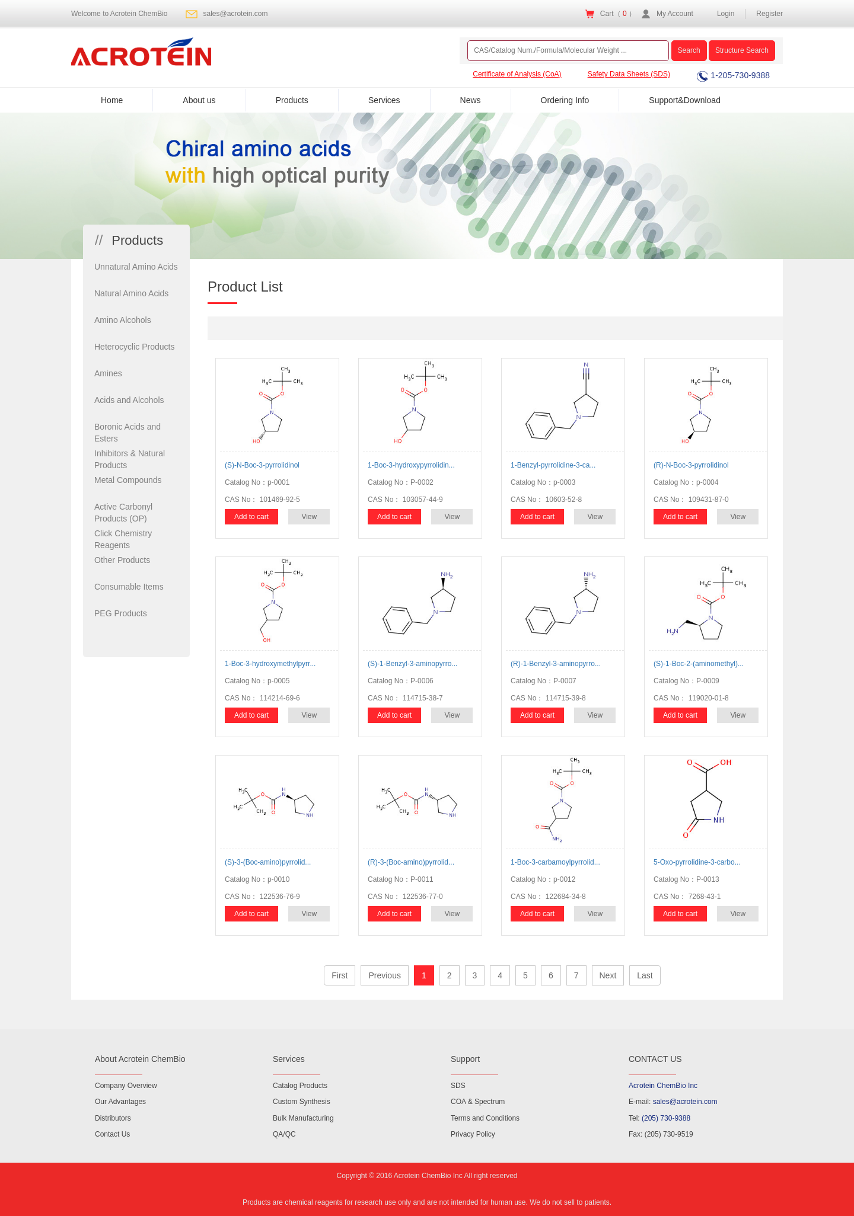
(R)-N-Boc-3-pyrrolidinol (691, 465)
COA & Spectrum (478, 1101)
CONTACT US (655, 1059)
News (470, 100)
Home (112, 100)
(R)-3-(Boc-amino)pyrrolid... (411, 862)
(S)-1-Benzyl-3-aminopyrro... (412, 664)
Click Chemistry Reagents (123, 539)
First (340, 975)
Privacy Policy (473, 1134)
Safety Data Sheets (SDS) (629, 74)
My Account (675, 13)
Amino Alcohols (122, 320)
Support (465, 1059)
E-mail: (673, 1101)
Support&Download (685, 100)
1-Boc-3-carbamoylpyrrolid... (555, 862)
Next (608, 975)
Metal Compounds (128, 480)
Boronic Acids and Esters (127, 432)
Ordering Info (565, 100)
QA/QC (284, 1134)
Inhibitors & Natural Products (129, 459)
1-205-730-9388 (733, 75)
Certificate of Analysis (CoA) (517, 74)
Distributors (113, 1118)
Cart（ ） (618, 13)
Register (769, 13)
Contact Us (112, 1134)
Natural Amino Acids (131, 293)
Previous (384, 975)
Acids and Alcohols (129, 400)
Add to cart (251, 517)
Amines (108, 373)
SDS (458, 1085)
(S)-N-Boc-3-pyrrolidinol (262, 465)
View (309, 517)
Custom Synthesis (301, 1101)
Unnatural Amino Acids (136, 266)
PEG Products (120, 613)
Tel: (659, 1118)
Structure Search (742, 50)
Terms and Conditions (485, 1118)
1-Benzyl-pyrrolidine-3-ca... (553, 465)
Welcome (119, 13)
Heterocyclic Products (134, 346)
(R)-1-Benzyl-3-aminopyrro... (556, 664)
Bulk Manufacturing (303, 1118)
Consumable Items (129, 586)
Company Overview (126, 1085)
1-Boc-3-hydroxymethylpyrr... (270, 664)
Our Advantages (120, 1101)
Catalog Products (300, 1085)
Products (292, 100)
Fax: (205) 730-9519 (661, 1134)
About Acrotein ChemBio (140, 1059)
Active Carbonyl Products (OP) (123, 512)
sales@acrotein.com (235, 13)
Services (384, 100)
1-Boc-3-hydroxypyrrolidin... (411, 465)
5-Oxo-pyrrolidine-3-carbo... (697, 862)
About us (199, 100)
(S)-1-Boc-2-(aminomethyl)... (699, 664)
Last (644, 975)
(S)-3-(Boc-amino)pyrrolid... (268, 862)
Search (689, 50)
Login (725, 13)
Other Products (122, 560)
